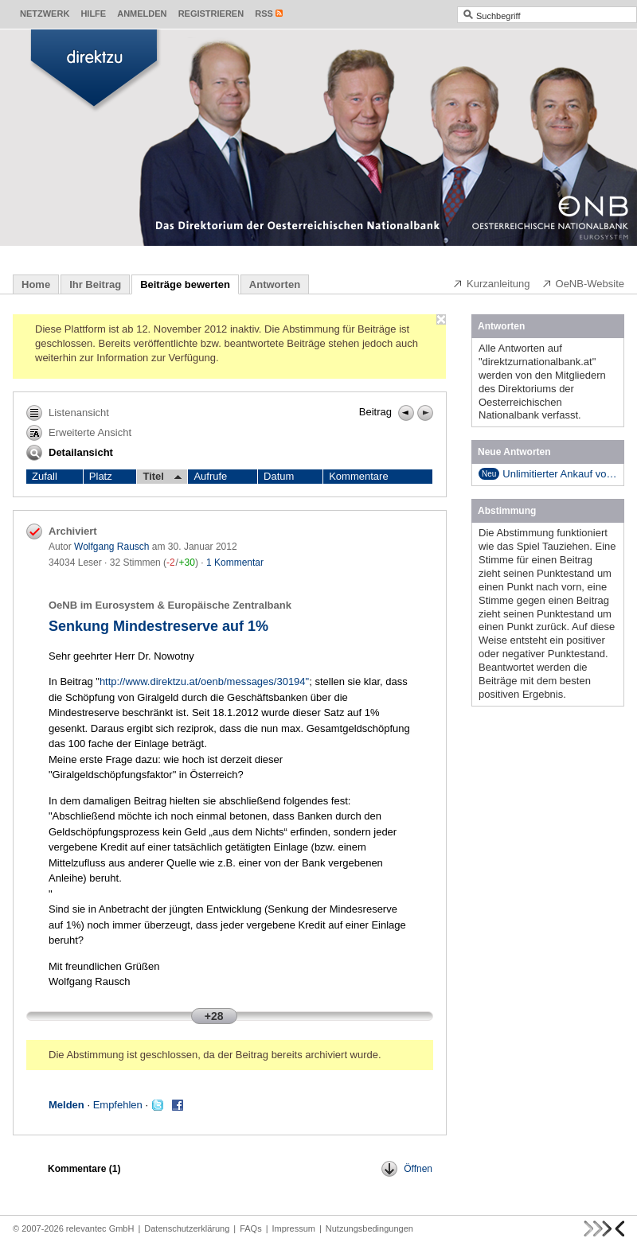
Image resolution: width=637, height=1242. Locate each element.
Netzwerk (44, 13)
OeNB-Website (582, 283)
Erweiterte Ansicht (78, 433)
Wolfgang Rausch (112, 546)
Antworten (274, 284)
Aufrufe (210, 476)
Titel (162, 476)
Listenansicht (67, 413)
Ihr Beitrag (95, 284)
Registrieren (211, 13)
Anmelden (141, 13)
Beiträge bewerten (185, 284)
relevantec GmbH (100, 1228)
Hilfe (93, 13)
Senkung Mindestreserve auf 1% (158, 626)
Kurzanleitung (491, 283)
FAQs (251, 1228)
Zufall (44, 476)
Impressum (293, 1228)
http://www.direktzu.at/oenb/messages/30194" (204, 681)
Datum (279, 476)
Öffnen (406, 1169)
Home (35, 284)
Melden (66, 1105)
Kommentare (358, 476)
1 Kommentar (235, 562)
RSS (264, 13)
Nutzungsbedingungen (369, 1228)
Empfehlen (118, 1105)
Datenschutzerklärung (186, 1228)
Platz (100, 476)
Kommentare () (84, 1168)
